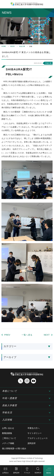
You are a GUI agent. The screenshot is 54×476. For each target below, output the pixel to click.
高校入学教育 (9, 405)
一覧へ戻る (27, 335)
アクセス (27, 473)
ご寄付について (9, 438)
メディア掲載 (8, 443)
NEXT (47, 335)
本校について (9, 391)
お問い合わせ (8, 428)
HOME (3, 46)
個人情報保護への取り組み (14, 448)
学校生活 (7, 412)
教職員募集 (7, 433)
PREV (7, 335)
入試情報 (7, 419)
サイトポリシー (35, 433)
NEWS (12, 46)
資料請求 (16, 473)
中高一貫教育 (9, 398)
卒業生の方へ (34, 428)
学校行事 (22, 46)
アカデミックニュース (38, 438)
